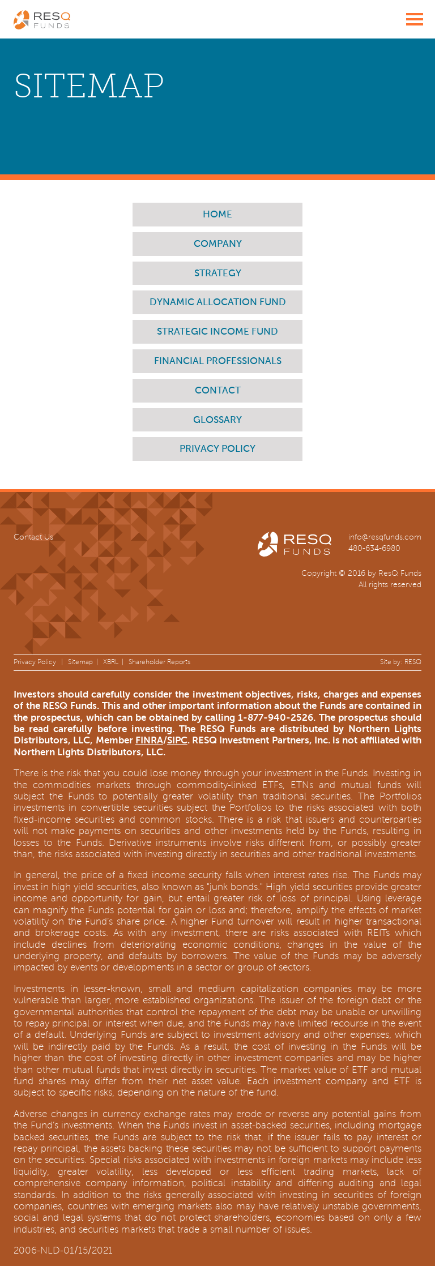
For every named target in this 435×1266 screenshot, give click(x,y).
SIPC (177, 740)
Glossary (217, 420)
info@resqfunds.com (384, 537)
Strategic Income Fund (217, 332)
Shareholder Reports (159, 662)
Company (218, 244)
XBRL (110, 662)
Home (217, 215)
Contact (218, 391)
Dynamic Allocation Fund (218, 302)
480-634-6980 (374, 548)
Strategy (217, 274)
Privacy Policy (217, 449)
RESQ (412, 662)
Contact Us (33, 537)
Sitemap (80, 662)
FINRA (149, 740)
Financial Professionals (218, 361)
